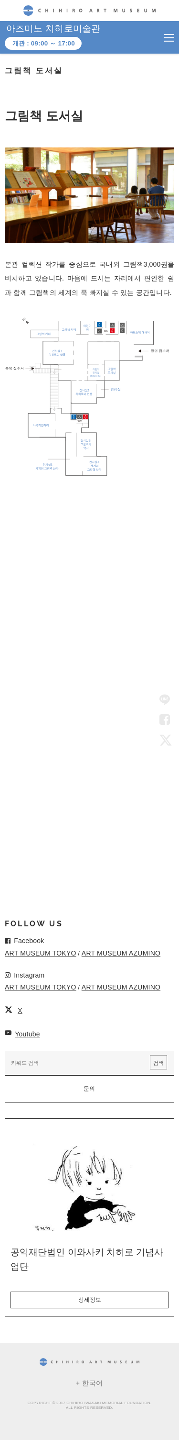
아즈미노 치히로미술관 (53, 28)
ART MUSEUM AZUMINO (121, 953)
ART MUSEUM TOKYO (40, 953)
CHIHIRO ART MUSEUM (89, 10)
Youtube (27, 1034)
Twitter (165, 739)
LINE (165, 700)
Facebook (165, 720)
